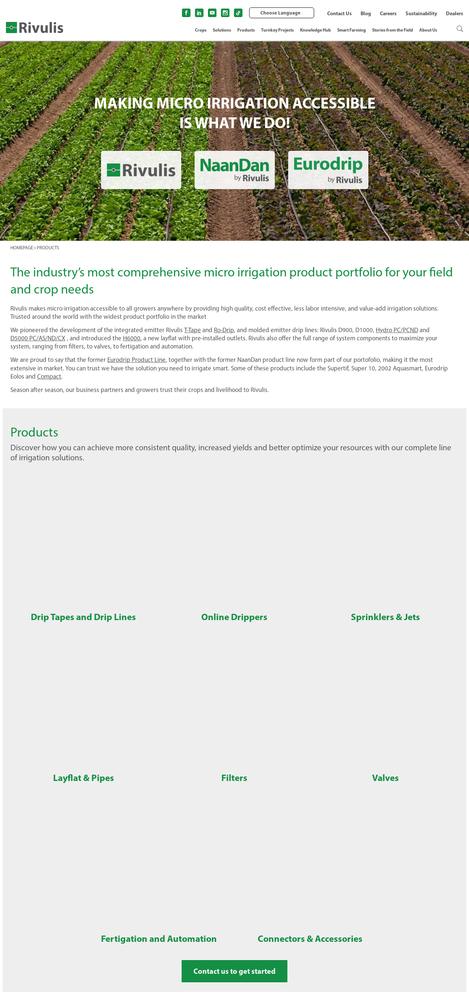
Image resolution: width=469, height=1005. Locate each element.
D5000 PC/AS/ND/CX (37, 338)
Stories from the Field (392, 30)
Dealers (454, 13)
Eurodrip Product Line (136, 359)
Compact (49, 376)
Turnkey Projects (277, 30)
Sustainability (421, 13)
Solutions (222, 30)
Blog (366, 13)
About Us (428, 30)
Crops (200, 30)
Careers (388, 13)
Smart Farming (351, 30)
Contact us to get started (234, 971)
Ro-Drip (224, 330)
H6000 (131, 338)
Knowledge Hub (315, 30)
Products (246, 30)
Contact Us (339, 13)
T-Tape (192, 330)
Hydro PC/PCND (397, 330)
